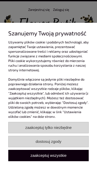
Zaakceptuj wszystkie (48, 155)
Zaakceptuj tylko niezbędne (48, 127)
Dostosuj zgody (49, 141)
